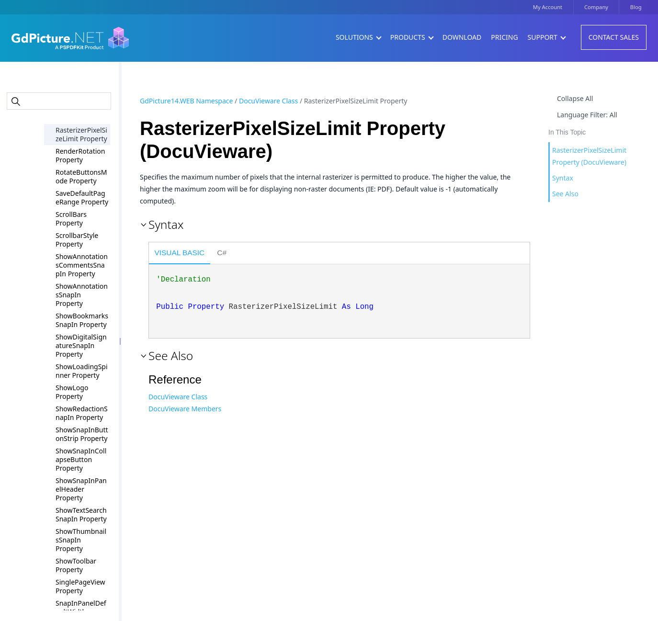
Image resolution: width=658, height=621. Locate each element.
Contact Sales (614, 37)
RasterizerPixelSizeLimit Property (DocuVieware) (589, 156)
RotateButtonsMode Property (81, 176)
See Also (565, 193)
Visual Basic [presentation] (180, 252)
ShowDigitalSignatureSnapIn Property (81, 345)
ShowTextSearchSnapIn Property (81, 514)
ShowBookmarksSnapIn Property (82, 320)
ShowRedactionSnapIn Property (82, 413)
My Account (547, 7)
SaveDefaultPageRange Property (82, 197)
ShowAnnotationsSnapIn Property (82, 295)
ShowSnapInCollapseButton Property (81, 459)
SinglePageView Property (80, 586)
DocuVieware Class (268, 100)
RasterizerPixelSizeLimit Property (81, 134)
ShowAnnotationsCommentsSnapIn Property (82, 265)
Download (462, 37)
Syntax (562, 177)
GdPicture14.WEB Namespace (186, 100)
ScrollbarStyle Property (77, 239)
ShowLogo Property (72, 392)
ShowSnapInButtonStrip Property (82, 434)
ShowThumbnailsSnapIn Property (81, 540)
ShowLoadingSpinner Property (82, 371)
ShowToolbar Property (76, 565)
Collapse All (575, 98)
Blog (636, 7)
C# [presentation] (222, 252)
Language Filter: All (587, 114)
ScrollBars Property (71, 218)
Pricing (504, 37)
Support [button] (546, 37)
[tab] (179, 253)
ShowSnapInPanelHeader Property (81, 489)
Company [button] (596, 7)
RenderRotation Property (80, 155)
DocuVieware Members (184, 408)
